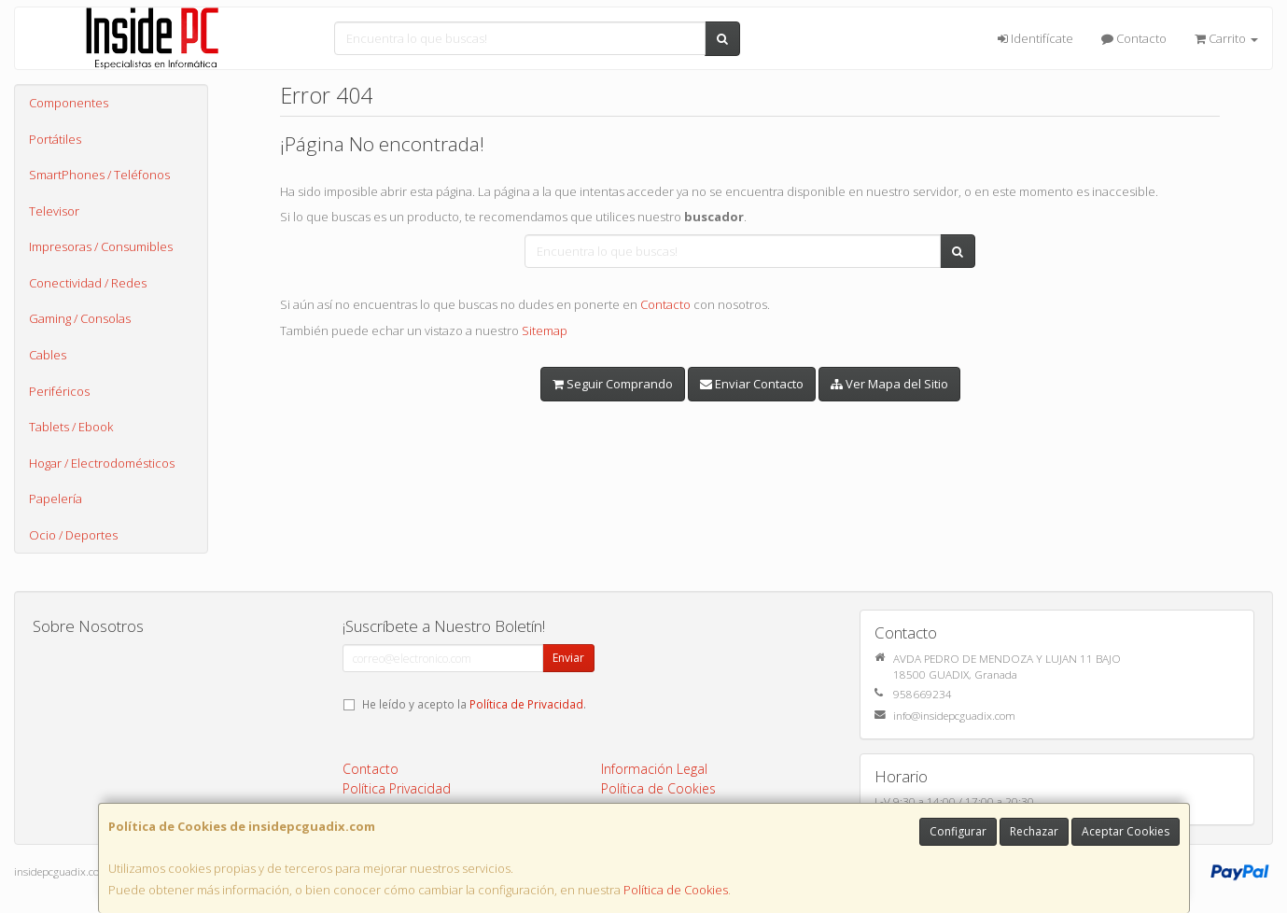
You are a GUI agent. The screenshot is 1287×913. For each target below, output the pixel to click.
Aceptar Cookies (1125, 831)
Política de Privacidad (526, 703)
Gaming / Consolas (80, 318)
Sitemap (544, 330)
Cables (47, 354)
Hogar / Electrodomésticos (102, 463)
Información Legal (654, 769)
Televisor (54, 211)
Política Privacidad (397, 788)
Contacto (1134, 38)
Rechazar (1034, 831)
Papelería (55, 498)
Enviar (568, 658)
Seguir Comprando (613, 383)
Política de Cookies (675, 889)
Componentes (68, 102)
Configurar (958, 831)
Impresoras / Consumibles (101, 246)
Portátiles (55, 139)
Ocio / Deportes (73, 535)
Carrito (1226, 38)
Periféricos (59, 391)
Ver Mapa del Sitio (889, 383)
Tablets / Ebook (71, 426)
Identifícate (1035, 38)
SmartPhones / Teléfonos (99, 174)
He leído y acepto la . (474, 703)
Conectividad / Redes (88, 282)
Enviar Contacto (752, 383)
